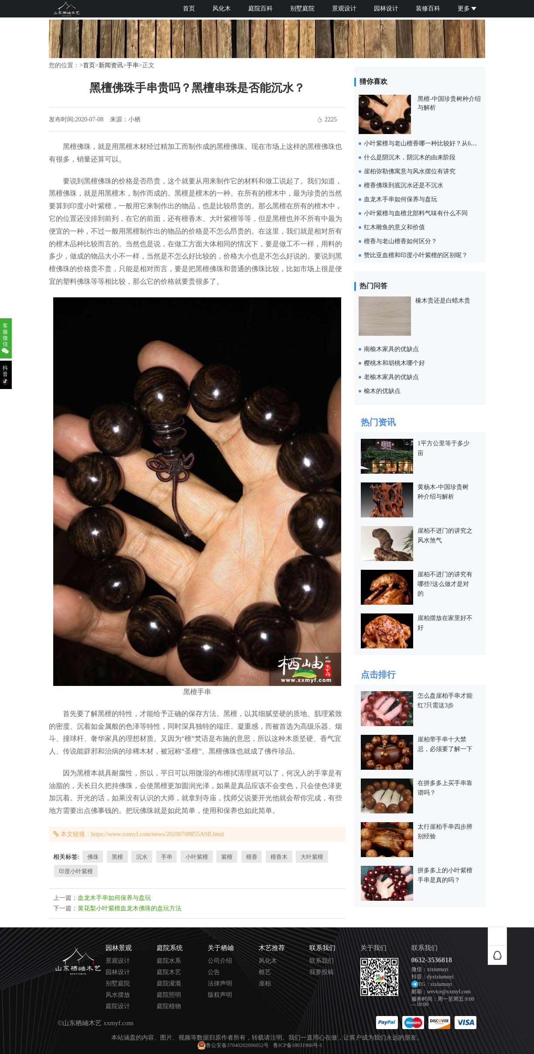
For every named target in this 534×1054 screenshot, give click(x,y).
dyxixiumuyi (440, 976)
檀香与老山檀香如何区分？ (400, 241)
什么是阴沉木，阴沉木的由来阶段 (409, 157)
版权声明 (220, 995)
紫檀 (227, 857)
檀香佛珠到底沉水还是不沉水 (403, 185)
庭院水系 (169, 961)
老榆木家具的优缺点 (391, 377)
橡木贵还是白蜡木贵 (442, 300)
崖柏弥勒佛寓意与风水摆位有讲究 (409, 171)
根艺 (265, 972)
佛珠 (93, 857)
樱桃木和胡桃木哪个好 (394, 363)
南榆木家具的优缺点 (391, 349)
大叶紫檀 (312, 857)
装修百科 (428, 8)
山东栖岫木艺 (82, 1023)
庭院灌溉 (169, 984)
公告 (214, 972)
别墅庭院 (302, 8)
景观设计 (344, 8)
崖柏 (265, 984)
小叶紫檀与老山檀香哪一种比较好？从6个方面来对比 (435, 143)
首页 (189, 8)
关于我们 (373, 948)
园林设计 (386, 8)
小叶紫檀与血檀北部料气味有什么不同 (416, 213)
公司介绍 (220, 961)
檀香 (251, 857)
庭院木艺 (169, 972)
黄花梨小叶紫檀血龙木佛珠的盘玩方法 (129, 908)
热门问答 (373, 285)
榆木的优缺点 (382, 391)
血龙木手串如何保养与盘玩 (114, 898)
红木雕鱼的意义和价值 (394, 227)
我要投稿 (321, 972)
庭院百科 (260, 8)
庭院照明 (169, 995)
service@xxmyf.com (449, 991)
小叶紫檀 (196, 857)
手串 (133, 65)
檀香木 (279, 857)
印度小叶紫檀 (76, 871)
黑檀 (117, 857)
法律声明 (220, 984)
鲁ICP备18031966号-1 (297, 1045)
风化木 (221, 8)
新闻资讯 (111, 65)
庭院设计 (118, 1006)
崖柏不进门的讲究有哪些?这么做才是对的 (445, 584)
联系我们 (321, 961)
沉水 (141, 857)
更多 (467, 8)
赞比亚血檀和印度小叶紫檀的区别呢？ (416, 255)
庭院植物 (169, 1006)
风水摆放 (118, 995)
